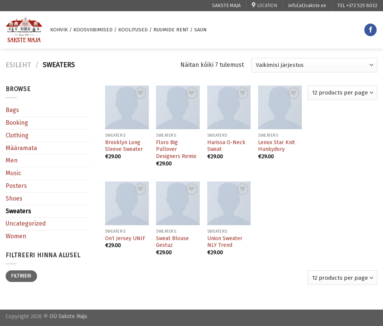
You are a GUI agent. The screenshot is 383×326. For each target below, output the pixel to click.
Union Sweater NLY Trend (224, 242)
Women (16, 236)
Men (12, 160)
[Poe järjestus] (314, 65)
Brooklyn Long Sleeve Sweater (124, 146)
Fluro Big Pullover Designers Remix (176, 149)
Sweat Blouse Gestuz (172, 242)
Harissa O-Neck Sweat (226, 146)
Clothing (17, 135)
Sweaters (18, 211)
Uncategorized (26, 223)
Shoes (14, 198)
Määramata (21, 148)
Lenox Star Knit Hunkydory (276, 146)
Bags (12, 110)
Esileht (18, 65)
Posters (16, 185)
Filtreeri (21, 276)
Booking (17, 122)
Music (13, 173)
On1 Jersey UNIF (125, 238)
